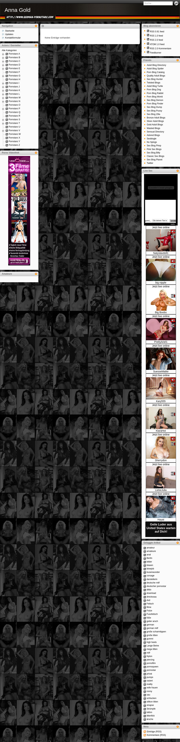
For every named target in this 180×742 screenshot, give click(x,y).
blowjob (150, 568)
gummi (150, 638)
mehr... (173, 224)
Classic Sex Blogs (155, 156)
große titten (152, 635)
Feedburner (155, 52)
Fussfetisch (152, 614)
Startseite (9, 31)
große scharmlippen (156, 631)
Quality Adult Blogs (156, 75)
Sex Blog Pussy (154, 110)
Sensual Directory (155, 131)
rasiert (150, 680)
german (150, 624)
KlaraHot (161, 430)
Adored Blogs (153, 135)
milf (148, 653)
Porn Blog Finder (155, 103)
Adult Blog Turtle (155, 86)
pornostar (151, 670)
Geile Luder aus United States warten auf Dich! (161, 528)
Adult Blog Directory (156, 65)
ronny (149, 691)
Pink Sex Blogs (154, 149)
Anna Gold (18, 10)
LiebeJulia (160, 490)
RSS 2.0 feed (156, 40)
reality (149, 684)
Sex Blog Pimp (154, 145)
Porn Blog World (155, 96)
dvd (148, 600)
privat (149, 673)
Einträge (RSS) (154, 731)
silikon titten (152, 701)
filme (149, 607)
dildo (149, 589)
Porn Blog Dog (154, 89)
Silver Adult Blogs (155, 121)
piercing (150, 659)
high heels (152, 642)
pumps (150, 677)
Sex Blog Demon (155, 100)
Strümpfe (151, 709)
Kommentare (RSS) (156, 735)
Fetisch (150, 603)
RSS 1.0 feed (156, 35)
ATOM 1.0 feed (157, 44)
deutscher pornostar (156, 586)
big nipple (160, 282)
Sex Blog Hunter (155, 79)
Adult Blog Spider (155, 68)
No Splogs (152, 142)
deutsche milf (153, 582)
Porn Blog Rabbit (155, 93)
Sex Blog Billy (153, 152)
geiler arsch (152, 621)
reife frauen (152, 687)
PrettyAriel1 (160, 341)
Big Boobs (161, 312)
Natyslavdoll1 (160, 253)
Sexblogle (151, 138)
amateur (151, 547)
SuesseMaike (160, 371)
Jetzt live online (161, 227)
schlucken (151, 698)
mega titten (152, 649)
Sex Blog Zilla (153, 114)
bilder (149, 561)
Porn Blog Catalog (155, 72)
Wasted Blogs (153, 128)
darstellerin (152, 579)
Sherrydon (161, 460)
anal (149, 554)
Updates (9, 34)
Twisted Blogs (153, 82)
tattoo (149, 712)
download (151, 593)
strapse (150, 705)
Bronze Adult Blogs (156, 117)
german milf (152, 628)
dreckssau (152, 596)
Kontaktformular (13, 37)
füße (149, 617)
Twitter (150, 163)
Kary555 (161, 401)
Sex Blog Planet (154, 159)
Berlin (149, 558)
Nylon (149, 656)
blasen (150, 565)
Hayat (161, 519)
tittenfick (151, 715)
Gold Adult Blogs (155, 124)
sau (148, 694)
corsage (150, 575)
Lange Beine (153, 645)
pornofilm (151, 663)
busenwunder (153, 572)
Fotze (149, 610)
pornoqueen (152, 666)
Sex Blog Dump (154, 107)
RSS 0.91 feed (157, 31)
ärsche (150, 719)
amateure (151, 551)
